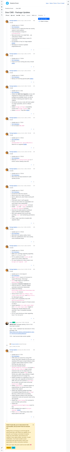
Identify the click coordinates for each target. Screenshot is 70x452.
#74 (34, 133)
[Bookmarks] (2, 12)
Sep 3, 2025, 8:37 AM (26, 20)
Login (13, 447)
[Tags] (2, 7)
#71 (34, 70)
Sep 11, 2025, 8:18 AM (26, 70)
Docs (59, 3)
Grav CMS (18, 15)
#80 (34, 269)
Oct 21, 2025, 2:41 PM (26, 117)
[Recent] (2, 4)
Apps (47, 3)
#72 (34, 86)
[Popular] (2, 10)
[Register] (68, 4)
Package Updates (13, 20)
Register (9, 447)
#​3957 (28, 110)
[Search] (2, 15)
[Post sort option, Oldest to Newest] (44, 21)
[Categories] (2, 2)
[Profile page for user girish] (7, 323)
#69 (34, 20)
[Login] (68, 2)
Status (51, 3)
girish (11, 322)
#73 (34, 117)
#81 (34, 322)
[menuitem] (68, 2)
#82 (34, 349)
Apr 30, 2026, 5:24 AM (25, 349)
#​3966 (25, 144)
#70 (34, 53)
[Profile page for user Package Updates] (7, 21)
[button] (2, 448)
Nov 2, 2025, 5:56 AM (26, 168)
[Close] (33, 425)
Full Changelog (15, 27)
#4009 (19, 410)
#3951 (13, 63)
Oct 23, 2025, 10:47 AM (26, 151)
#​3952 (31, 78)
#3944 (13, 43)
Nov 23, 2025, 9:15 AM (26, 269)
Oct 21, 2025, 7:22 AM (26, 86)
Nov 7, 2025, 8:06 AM (26, 185)
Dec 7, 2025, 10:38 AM (24, 322)
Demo (55, 3)
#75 (34, 151)
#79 (34, 245)
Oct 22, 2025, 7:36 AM (26, 133)
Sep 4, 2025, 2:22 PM (26, 53)
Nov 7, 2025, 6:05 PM (25, 227)
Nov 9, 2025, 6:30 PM (26, 245)
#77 (34, 185)
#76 (34, 168)
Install (62, 3)
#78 (34, 227)
